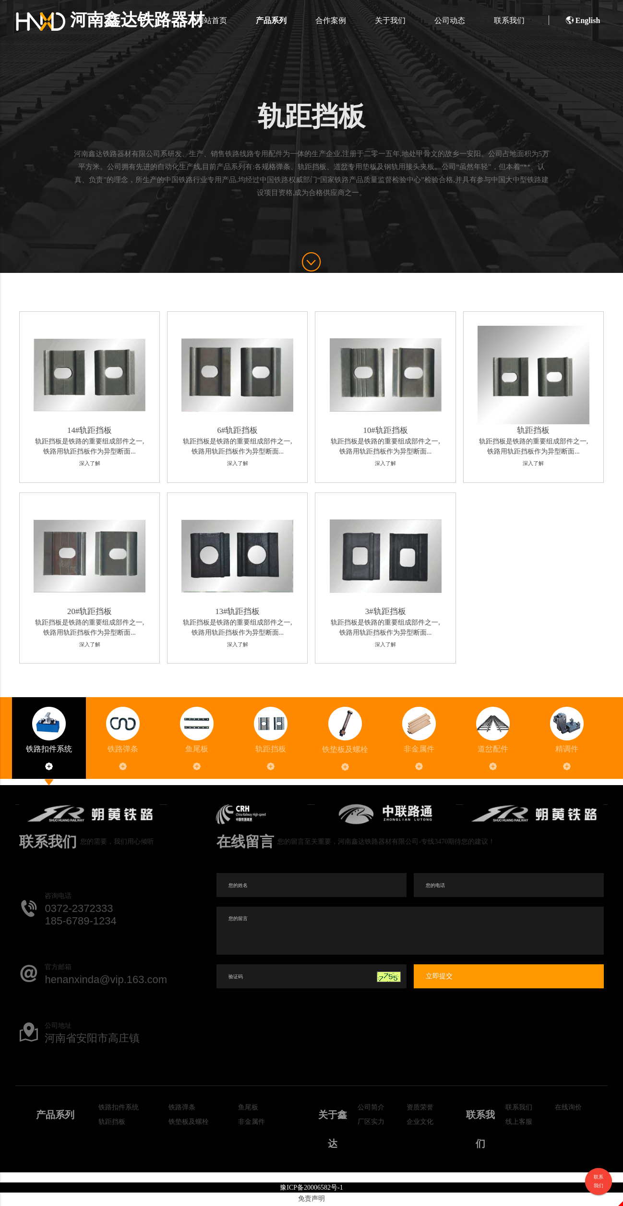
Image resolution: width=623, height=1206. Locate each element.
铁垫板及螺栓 (188, 1123)
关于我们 (390, 20)
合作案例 (330, 20)
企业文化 (420, 1123)
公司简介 (371, 1108)
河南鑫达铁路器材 (111, 20)
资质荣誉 (420, 1108)
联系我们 (509, 20)
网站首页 (211, 20)
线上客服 (518, 1123)
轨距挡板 (111, 1123)
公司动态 (449, 20)
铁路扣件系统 (118, 1108)
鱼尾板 (248, 1108)
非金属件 (251, 1123)
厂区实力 (371, 1123)
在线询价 (568, 1108)
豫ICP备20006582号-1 (311, 1189)
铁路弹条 (181, 1108)
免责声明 (311, 1200)
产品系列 (271, 20)
